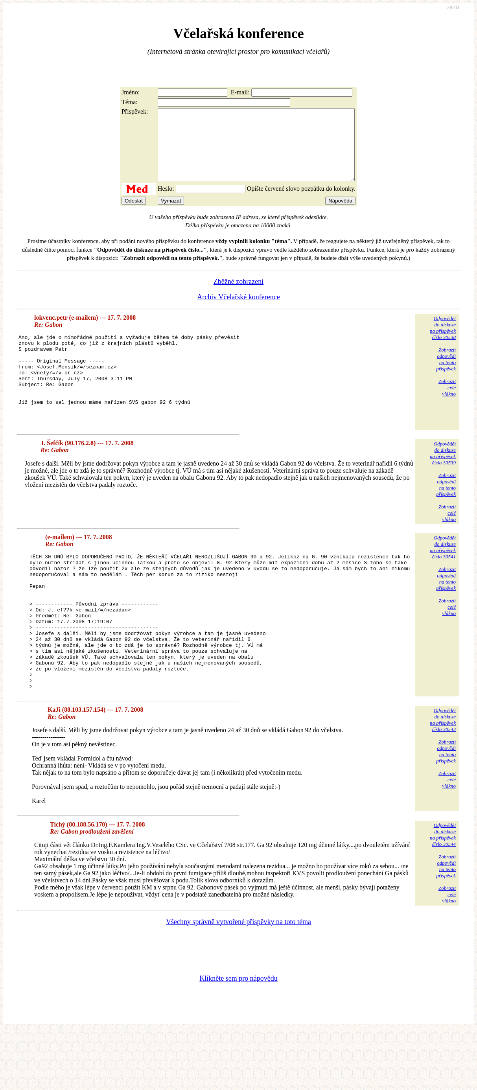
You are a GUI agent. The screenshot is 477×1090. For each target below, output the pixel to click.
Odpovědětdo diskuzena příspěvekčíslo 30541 (443, 579)
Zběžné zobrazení (238, 296)
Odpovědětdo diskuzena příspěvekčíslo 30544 (443, 893)
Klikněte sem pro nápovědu (238, 1037)
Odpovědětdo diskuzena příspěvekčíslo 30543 (443, 778)
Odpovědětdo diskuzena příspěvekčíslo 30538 (443, 342)
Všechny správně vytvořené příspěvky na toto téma (238, 981)
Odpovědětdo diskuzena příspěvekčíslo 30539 (443, 485)
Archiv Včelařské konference (238, 311)
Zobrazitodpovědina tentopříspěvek (446, 373)
